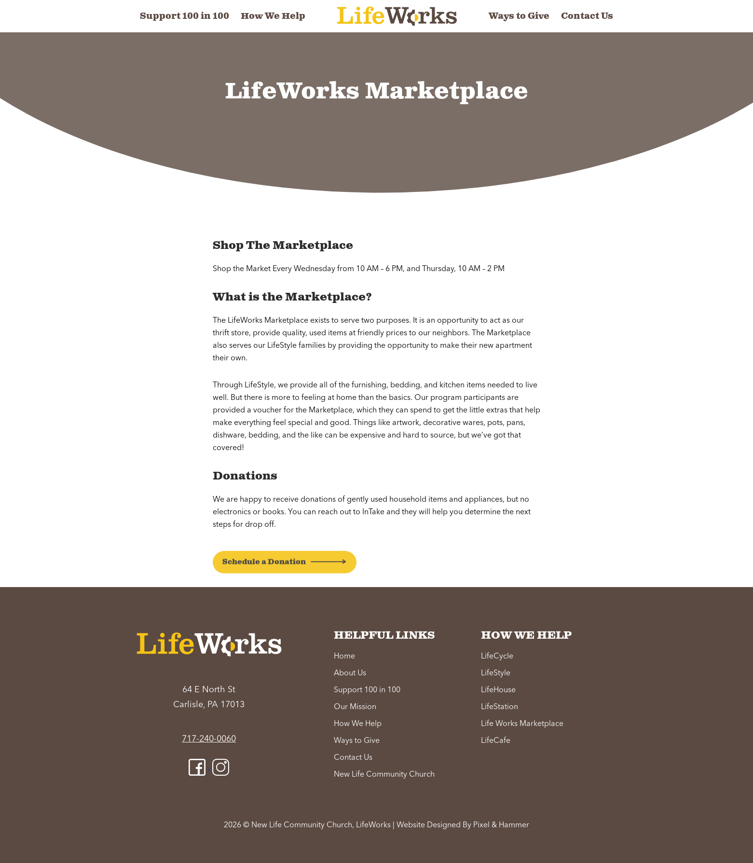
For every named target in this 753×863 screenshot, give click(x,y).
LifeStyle (495, 673)
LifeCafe (495, 741)
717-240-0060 (209, 739)
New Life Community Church (384, 775)
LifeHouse (498, 690)
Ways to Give (519, 16)
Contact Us (587, 16)
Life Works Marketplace (522, 724)
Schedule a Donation (264, 584)
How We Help (273, 16)
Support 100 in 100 (184, 16)
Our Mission (355, 707)
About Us (350, 673)
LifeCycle (497, 656)
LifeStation (499, 707)
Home (344, 656)
